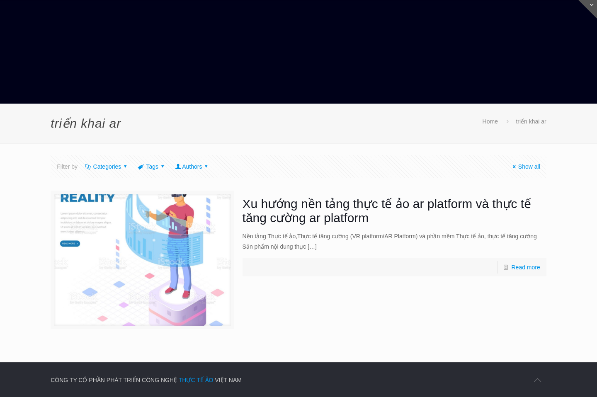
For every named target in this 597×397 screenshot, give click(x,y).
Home (490, 121)
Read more (526, 267)
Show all (525, 166)
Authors (192, 166)
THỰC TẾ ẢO (196, 380)
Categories (106, 166)
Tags (152, 166)
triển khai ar (531, 121)
